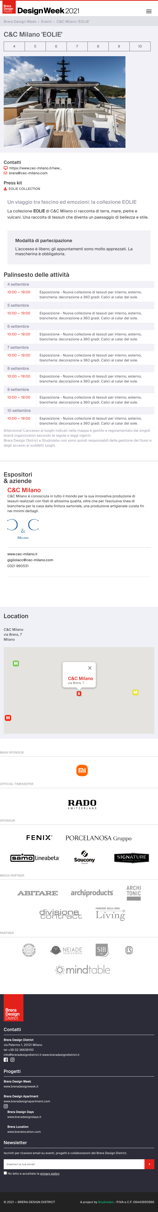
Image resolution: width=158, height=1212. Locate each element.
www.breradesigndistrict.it (60, 1055)
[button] (79, 693)
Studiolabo (106, 1202)
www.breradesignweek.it (21, 1086)
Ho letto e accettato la (21, 1173)
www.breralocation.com (24, 1132)
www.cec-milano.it (22, 554)
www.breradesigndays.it (24, 1117)
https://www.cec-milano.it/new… (36, 168)
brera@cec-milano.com (28, 173)
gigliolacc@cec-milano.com (30, 560)
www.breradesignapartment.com (27, 1101)
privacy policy (49, 1174)
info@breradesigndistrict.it (22, 1055)
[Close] (90, 668)
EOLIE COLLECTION (22, 189)
